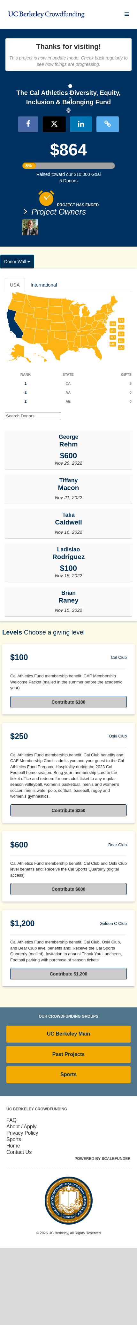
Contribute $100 (69, 779)
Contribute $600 (69, 966)
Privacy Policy (22, 1209)
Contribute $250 (69, 887)
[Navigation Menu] (127, 14)
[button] (10, 148)
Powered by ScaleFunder (102, 1235)
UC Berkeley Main (68, 1111)
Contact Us (19, 1229)
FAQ (11, 1197)
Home (13, 1222)
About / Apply (21, 1203)
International (44, 361)
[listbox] (68, 148)
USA (15, 361)
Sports (68, 1151)
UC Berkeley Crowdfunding (36, 1186)
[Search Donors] (33, 493)
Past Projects (68, 1131)
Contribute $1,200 (68, 1050)
